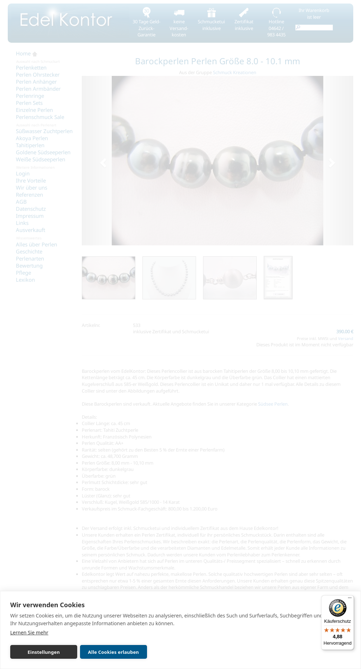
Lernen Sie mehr (29, 632)
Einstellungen (43, 652)
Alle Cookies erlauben (113, 652)
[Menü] (349, 599)
